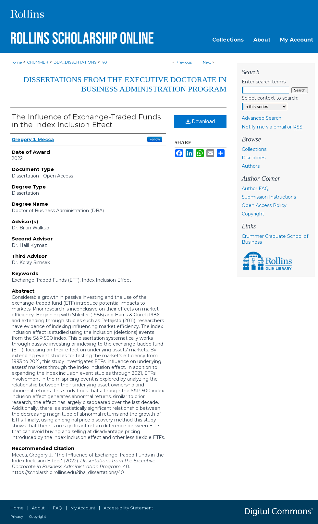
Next (207, 62)
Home (16, 62)
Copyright (253, 214)
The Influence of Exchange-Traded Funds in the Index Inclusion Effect (86, 121)
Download (200, 121)
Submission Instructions (269, 197)
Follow (155, 139)
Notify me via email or (272, 127)
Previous (184, 62)
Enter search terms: (264, 82)
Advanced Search (261, 118)
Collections (254, 149)
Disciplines (253, 158)
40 (104, 62)
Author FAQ (255, 188)
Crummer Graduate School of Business (275, 239)
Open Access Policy (264, 205)
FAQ (57, 507)
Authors (251, 166)
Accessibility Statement (128, 507)
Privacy (16, 516)
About (38, 507)
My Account (82, 507)
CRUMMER (37, 62)
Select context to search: (270, 98)
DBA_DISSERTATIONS (75, 62)
